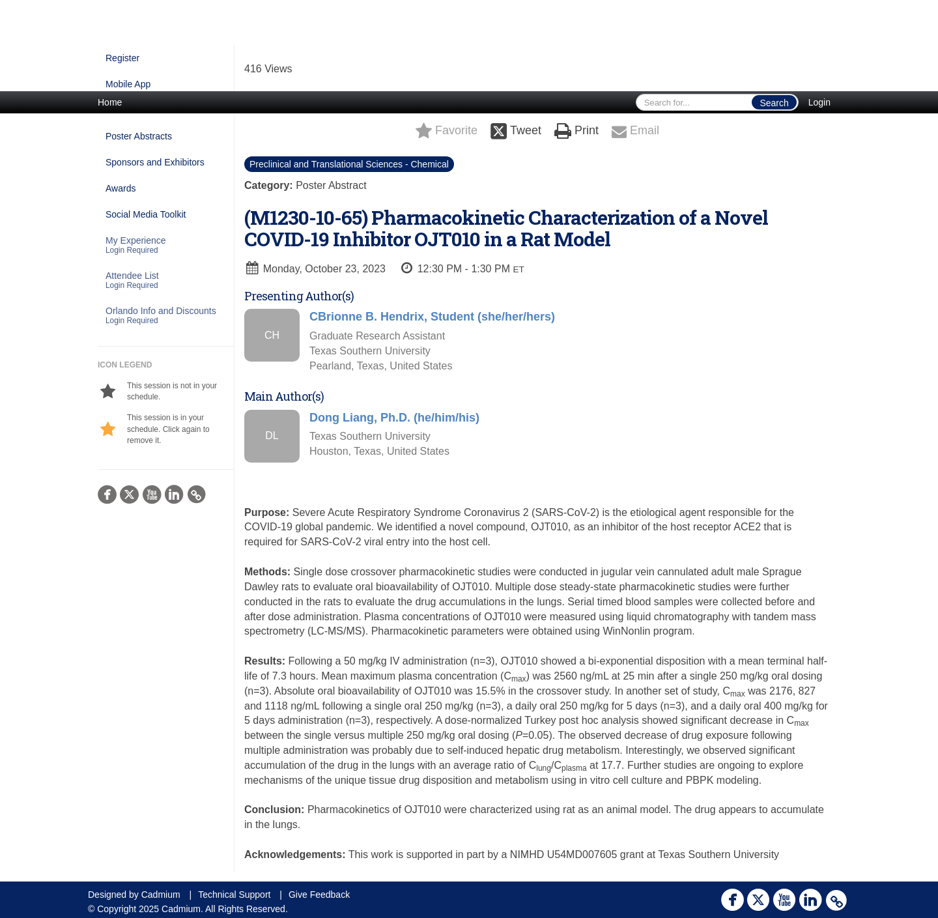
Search (774, 103)
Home (110, 102)
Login (819, 102)
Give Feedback (319, 894)
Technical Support (234, 894)
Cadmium (160, 894)
